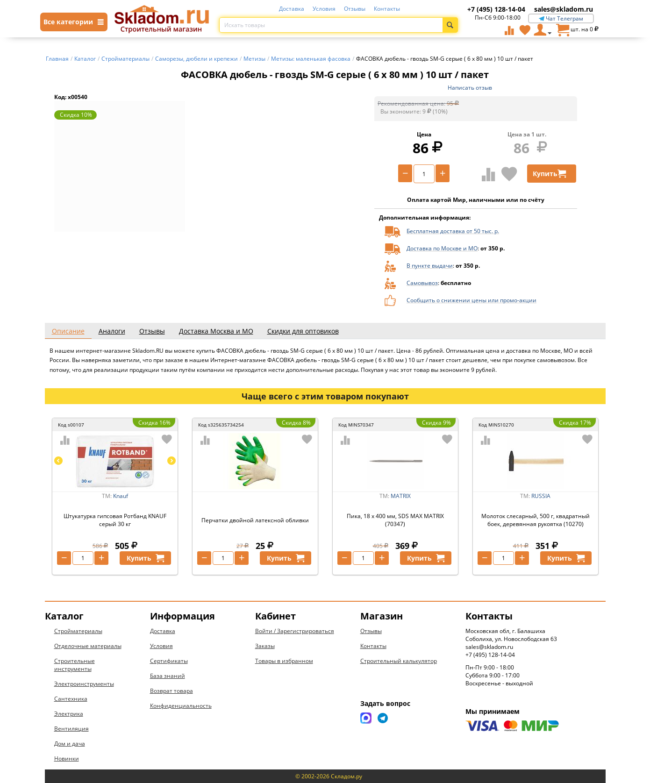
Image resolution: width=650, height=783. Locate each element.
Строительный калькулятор (398, 661)
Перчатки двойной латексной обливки (255, 520)
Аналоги (112, 331)
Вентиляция (71, 729)
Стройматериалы (78, 631)
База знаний (167, 676)
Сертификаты (169, 661)
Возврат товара (171, 691)
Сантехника (70, 699)
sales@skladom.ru (563, 9)
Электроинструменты (84, 684)
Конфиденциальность (181, 706)
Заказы (265, 646)
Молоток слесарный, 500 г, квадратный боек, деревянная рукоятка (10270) (535, 520)
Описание (68, 331)
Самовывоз (422, 283)
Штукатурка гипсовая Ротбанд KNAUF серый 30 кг (115, 520)
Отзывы (354, 9)
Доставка (291, 9)
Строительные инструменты (74, 665)
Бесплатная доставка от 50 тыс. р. (453, 231)
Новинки (66, 758)
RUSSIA (540, 496)
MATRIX (401, 496)
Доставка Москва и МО (216, 331)
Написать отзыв (470, 88)
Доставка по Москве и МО (442, 248)
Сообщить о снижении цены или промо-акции (471, 300)
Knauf (120, 496)
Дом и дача (69, 743)
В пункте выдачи (430, 266)
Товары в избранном (284, 661)
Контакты (387, 9)
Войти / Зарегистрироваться (294, 631)
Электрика (68, 714)
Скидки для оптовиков (303, 331)
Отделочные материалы (87, 646)
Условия (324, 9)
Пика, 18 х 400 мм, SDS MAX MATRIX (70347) (395, 520)
